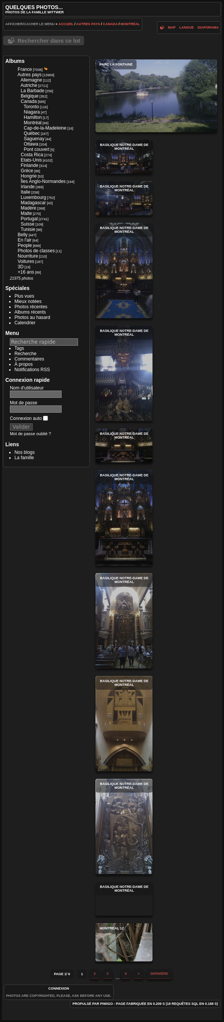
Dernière (159, 974)
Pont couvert (36, 149)
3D (21, 266)
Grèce (27, 170)
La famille (24, 457)
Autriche (29, 85)
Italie (25, 192)
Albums (15, 61)
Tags (19, 348)
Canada (110, 24)
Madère (29, 208)
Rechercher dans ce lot (48, 40)
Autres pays (88, 24)
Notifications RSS (32, 369)
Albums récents (30, 312)
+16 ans (26, 272)
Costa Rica (32, 154)
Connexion (58, 988)
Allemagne (31, 80)
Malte (26, 213)
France (25, 69)
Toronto (31, 106)
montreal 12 (124, 942)
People (25, 245)
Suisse (28, 224)
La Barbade (32, 90)
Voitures (26, 261)
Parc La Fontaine (156, 95)
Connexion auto (29, 418)
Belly (23, 234)
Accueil (65, 24)
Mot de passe (23, 402)
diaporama (208, 27)
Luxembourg (33, 197)
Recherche (25, 353)
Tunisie (28, 229)
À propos (23, 364)
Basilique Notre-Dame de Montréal (124, 157)
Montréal (130, 24)
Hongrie (29, 176)
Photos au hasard (32, 317)
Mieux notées (27, 301)
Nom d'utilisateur (27, 388)
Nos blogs (24, 452)
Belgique (30, 96)
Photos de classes (36, 250)
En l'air (25, 240)
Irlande (28, 186)
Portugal (29, 218)
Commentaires (29, 359)
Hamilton (33, 117)
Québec (32, 133)
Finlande (29, 165)
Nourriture (28, 256)
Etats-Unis (31, 160)
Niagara (32, 112)
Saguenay (34, 138)
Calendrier (24, 322)
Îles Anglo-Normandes (43, 181)
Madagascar (33, 202)
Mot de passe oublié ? (30, 433)
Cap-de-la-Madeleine (45, 128)
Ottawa (31, 144)
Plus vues (24, 296)
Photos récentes (31, 306)
